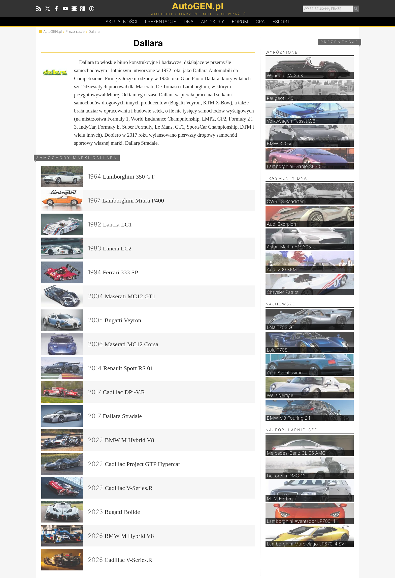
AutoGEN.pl (52, 31)
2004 (98, 296)
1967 (102, 200)
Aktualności (121, 21)
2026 (97, 535)
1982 (86, 224)
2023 (90, 512)
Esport (281, 21)
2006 (99, 344)
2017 (93, 392)
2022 (97, 440)
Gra (260, 21)
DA (188, 21)
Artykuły (212, 21)
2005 (91, 320)
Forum (240, 21)
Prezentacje (160, 21)
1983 (86, 248)
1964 (97, 176)
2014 (97, 368)
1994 (89, 272)
